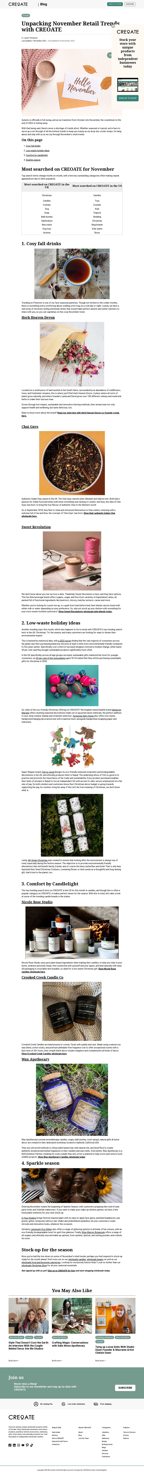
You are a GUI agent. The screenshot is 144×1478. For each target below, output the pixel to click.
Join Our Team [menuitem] (83, 1441)
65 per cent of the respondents (51, 660)
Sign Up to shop (100, 5)
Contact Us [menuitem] (56, 1447)
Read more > (14, 1363)
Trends (26, 18)
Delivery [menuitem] (55, 1438)
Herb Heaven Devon (38, 320)
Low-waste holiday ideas (37, 153)
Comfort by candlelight (37, 157)
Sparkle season (33, 162)
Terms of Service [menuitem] (129, 1435)
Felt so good (48, 774)
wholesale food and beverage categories (41, 1265)
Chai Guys (30, 429)
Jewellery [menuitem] (105, 1435)
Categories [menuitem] (106, 1430)
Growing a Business (105, 1340)
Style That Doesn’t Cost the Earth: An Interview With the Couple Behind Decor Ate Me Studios (29, 1348)
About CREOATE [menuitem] (84, 1430)
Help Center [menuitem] (56, 1435)
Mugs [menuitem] (104, 1450)
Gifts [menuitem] (103, 1438)
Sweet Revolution (36, 529)
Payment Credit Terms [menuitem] (60, 1444)
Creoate (38, 1340)
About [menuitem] (80, 1435)
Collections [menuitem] (106, 1459)
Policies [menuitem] (126, 1430)
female (29, 1340)
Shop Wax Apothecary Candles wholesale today (61, 1159)
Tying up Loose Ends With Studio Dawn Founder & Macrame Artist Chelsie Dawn (114, 1352)
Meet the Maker (16, 1340)
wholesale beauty (95, 1261)
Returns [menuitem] (126, 1441)
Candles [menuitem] (105, 1453)
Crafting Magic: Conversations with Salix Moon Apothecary (70, 1347)
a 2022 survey (64, 643)
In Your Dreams (29, 1220)
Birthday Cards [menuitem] (107, 1447)
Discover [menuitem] (105, 1456)
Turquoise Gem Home (83, 718)
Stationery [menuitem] (105, 1441)
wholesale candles (77, 1261)
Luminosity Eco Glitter (41, 1231)
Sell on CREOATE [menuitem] (58, 1441)
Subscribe (125, 5)
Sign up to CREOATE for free (61, 1273)
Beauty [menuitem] (104, 1444)
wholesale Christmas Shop (34, 1268)
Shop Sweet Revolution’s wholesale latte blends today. (85, 614)
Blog (44, 5)
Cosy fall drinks (33, 148)
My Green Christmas (38, 862)
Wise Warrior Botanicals (93, 1234)
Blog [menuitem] (80, 1438)
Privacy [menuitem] (126, 1438)
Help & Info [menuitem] (56, 1430)
